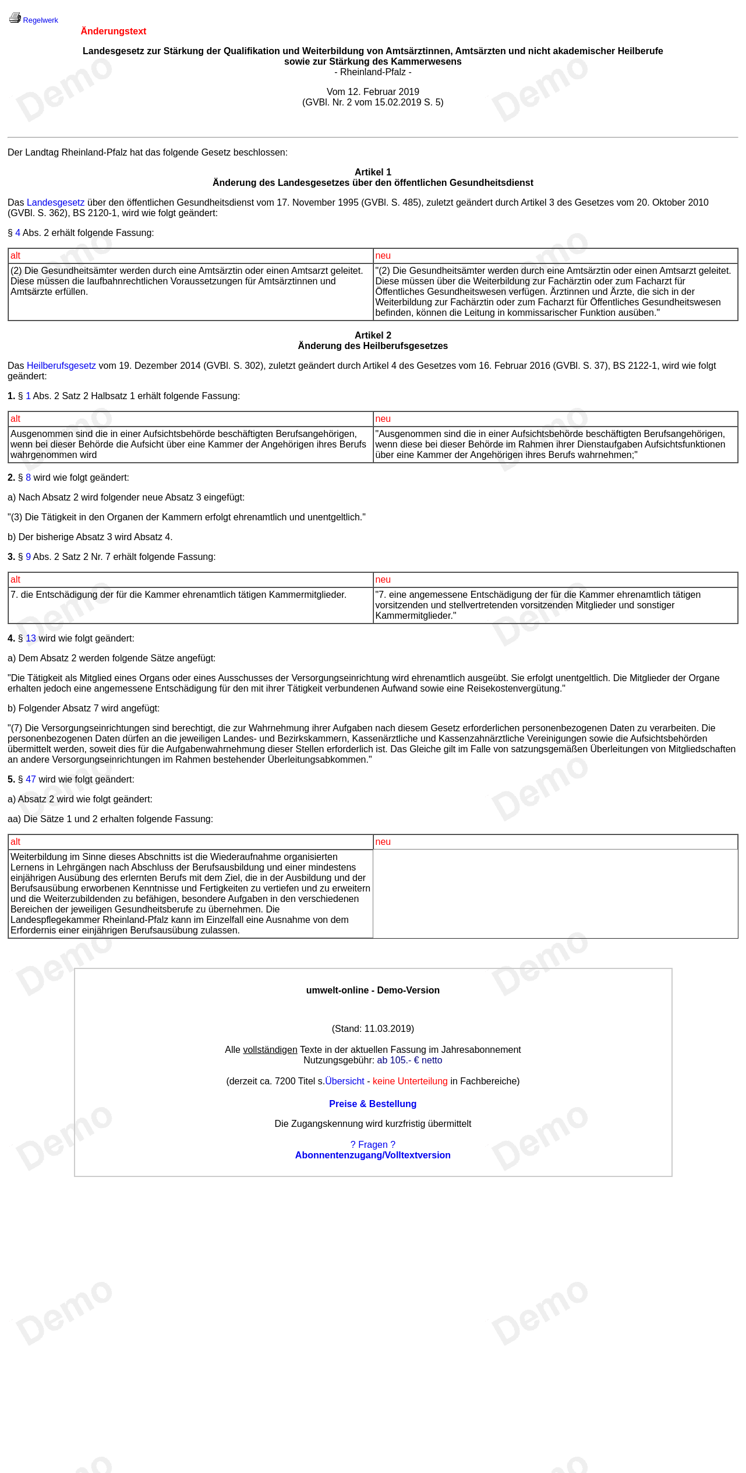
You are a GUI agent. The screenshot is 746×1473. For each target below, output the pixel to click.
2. (11, 477)
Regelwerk (40, 20)
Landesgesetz (56, 202)
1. (11, 396)
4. (11, 638)
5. (11, 779)
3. (11, 557)
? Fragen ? (373, 1145)
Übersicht (345, 1081)
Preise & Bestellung (372, 1104)
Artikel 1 (373, 172)
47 (31, 779)
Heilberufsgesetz (61, 366)
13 (31, 638)
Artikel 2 (373, 335)
